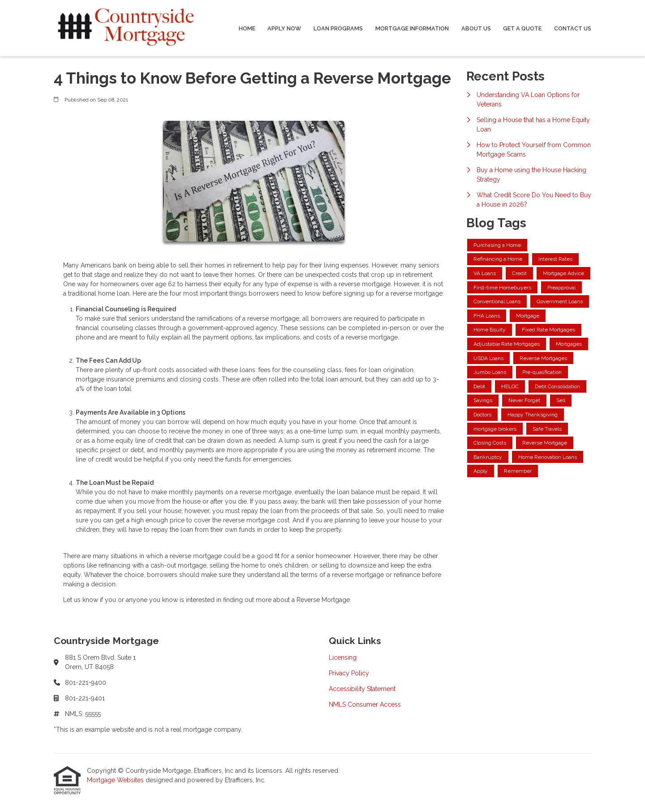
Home (247, 28)
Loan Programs (338, 28)
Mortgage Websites (116, 780)
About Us (476, 28)
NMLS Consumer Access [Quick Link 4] (365, 704)
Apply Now (284, 28)
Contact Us (572, 28)
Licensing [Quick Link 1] (343, 657)
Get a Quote (522, 28)
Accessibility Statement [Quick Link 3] (362, 688)
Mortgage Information (412, 28)
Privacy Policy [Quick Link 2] (349, 673)
